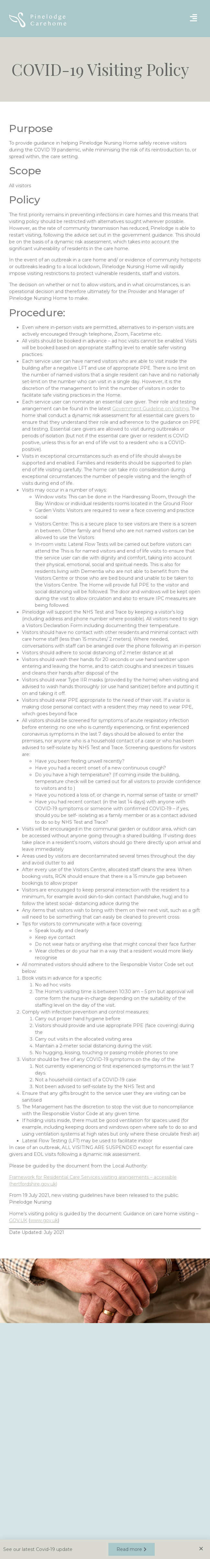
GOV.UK (18, 1220)
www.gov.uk (44, 1220)
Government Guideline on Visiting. (151, 409)
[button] (131, 1549)
